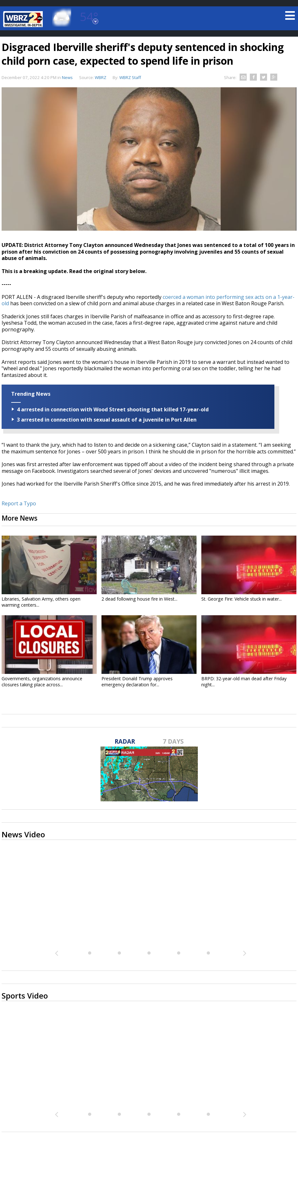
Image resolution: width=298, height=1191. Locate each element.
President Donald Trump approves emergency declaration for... (137, 681)
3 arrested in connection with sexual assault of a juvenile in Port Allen (107, 419)
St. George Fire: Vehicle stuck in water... (241, 599)
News (67, 77)
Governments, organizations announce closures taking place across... (42, 681)
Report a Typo (19, 503)
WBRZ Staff (130, 77)
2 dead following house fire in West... (139, 599)
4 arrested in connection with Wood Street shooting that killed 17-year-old (113, 409)
